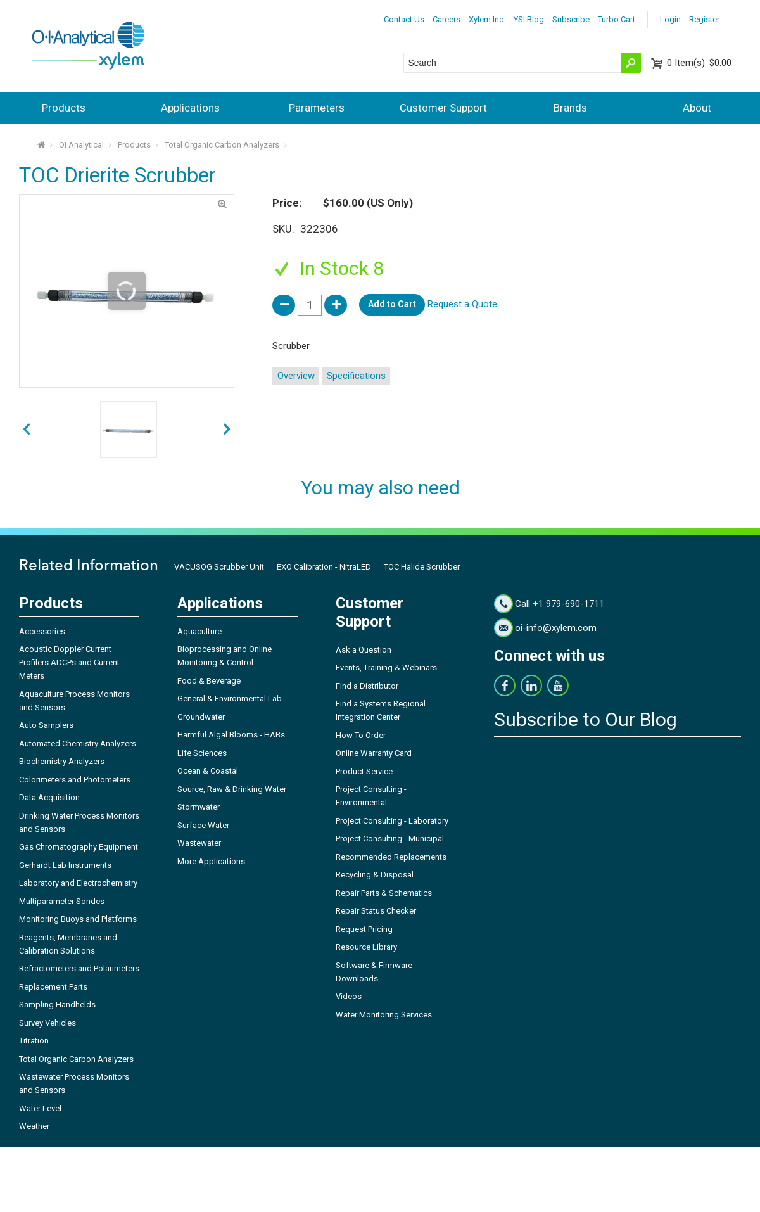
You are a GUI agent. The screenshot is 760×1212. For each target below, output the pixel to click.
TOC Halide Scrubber (422, 566)
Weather (34, 1126)
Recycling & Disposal (375, 874)
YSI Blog (529, 19)
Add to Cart (392, 304)
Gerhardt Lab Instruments (65, 865)
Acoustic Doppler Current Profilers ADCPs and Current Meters (69, 662)
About (697, 107)
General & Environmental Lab (229, 698)
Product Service (364, 771)
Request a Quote (462, 304)
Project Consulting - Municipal (390, 838)
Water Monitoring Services (384, 1014)
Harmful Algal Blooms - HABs (231, 734)
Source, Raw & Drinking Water (231, 789)
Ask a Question (363, 649)
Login (670, 19)
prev (226, 429)
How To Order (361, 735)
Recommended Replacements (391, 857)
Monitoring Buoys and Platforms (78, 919)
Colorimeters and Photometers (74, 779)
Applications (190, 107)
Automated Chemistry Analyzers (77, 743)
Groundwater (201, 717)
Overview (296, 375)
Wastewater (199, 843)
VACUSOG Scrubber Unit (219, 566)
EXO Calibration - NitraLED (324, 566)
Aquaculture (199, 631)
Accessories (42, 631)
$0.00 (699, 62)
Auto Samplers (46, 725)
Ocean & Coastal (207, 770)
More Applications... (214, 861)
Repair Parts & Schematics (384, 893)
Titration (34, 1040)
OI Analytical (81, 145)
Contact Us (404, 19)
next (26, 429)
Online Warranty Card (374, 753)
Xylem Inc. (487, 19)
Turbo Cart (616, 19)
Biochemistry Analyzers (61, 761)
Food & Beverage (209, 681)
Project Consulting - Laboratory (392, 821)
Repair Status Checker (376, 910)
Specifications (356, 375)
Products (64, 107)
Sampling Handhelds (57, 1004)
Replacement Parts (53, 987)
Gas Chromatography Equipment (78, 847)
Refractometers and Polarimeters (79, 968)
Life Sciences (202, 753)
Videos (349, 996)
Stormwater (198, 807)
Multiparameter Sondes (61, 901)
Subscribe (571, 19)
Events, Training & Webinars (386, 667)
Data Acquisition (49, 797)
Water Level (40, 1108)
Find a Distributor (367, 686)
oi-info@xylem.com (556, 628)
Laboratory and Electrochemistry (78, 883)
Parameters (317, 107)
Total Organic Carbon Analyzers (222, 145)
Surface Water (203, 825)
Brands (570, 107)
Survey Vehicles (47, 1023)
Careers (446, 19)
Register (704, 19)
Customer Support (443, 107)
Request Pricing (364, 929)
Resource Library (366, 947)
